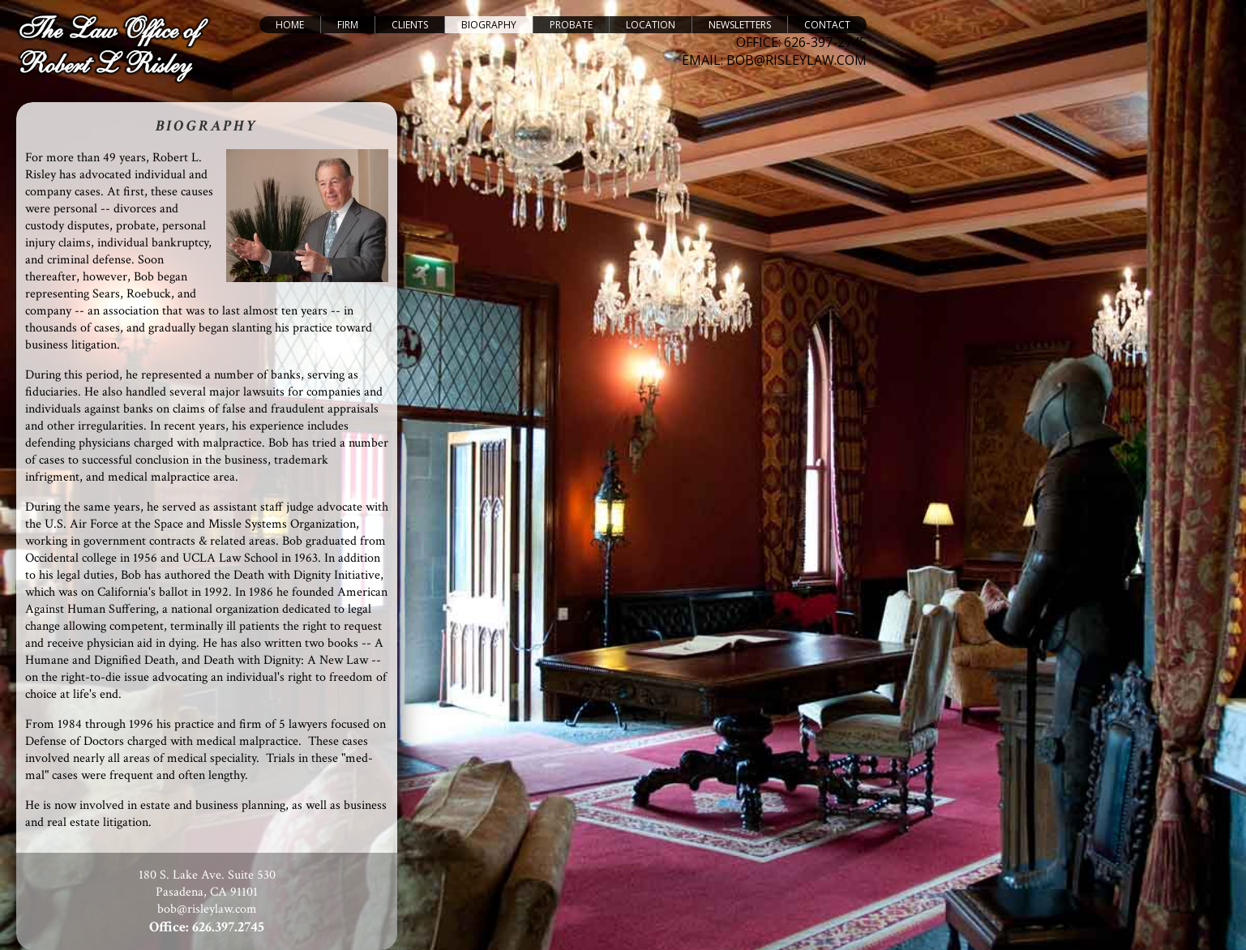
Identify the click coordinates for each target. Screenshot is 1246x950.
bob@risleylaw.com (207, 909)
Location (650, 25)
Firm (347, 25)
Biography (488, 25)
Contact (827, 25)
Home (290, 25)
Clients (410, 25)
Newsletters (740, 25)
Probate (571, 25)
